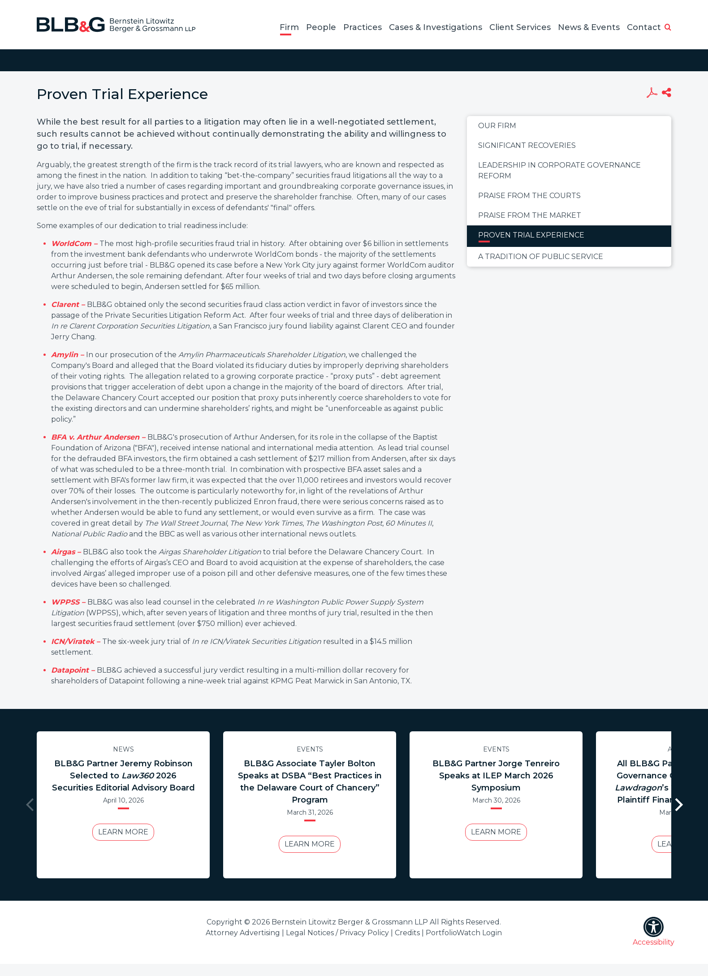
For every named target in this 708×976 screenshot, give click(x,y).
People (321, 27)
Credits (407, 932)
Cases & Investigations (435, 27)
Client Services (520, 27)
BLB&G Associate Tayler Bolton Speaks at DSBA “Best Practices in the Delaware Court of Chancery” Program (310, 782)
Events (310, 749)
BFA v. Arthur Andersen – (99, 437)
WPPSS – (69, 602)
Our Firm (497, 125)
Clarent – (69, 304)
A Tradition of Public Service (540, 256)
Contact (644, 27)
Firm (289, 27)
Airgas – (67, 552)
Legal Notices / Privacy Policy (337, 932)
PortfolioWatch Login (464, 932)
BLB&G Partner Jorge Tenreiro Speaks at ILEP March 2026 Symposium (496, 776)
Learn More (123, 832)
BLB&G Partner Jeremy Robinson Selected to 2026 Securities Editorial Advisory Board (123, 776)
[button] (668, 27)
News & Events (589, 27)
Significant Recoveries (527, 145)
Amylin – (68, 354)
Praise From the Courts (529, 195)
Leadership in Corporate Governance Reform (559, 170)
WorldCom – (75, 243)
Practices (362, 27)
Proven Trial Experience (531, 235)
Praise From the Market (529, 215)
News (123, 749)
